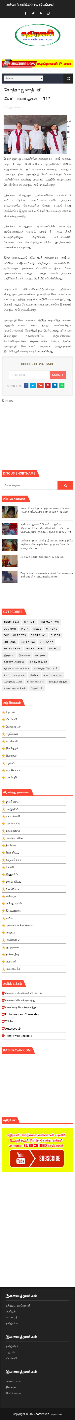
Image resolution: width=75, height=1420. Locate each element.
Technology (35, 648)
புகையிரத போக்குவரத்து (34, 1008)
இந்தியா (9, 655)
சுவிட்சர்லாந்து (53, 675)
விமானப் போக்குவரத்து (34, 1001)
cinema (29, 622)
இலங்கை (14, 107)
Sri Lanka (28, 642)
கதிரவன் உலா (38, 661)
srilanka (46, 642)
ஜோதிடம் (37, 688)
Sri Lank (10, 642)
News (37, 628)
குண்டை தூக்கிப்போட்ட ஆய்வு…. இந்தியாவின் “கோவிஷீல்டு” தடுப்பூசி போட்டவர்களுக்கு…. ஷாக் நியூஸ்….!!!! (45, 528)
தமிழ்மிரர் (12, 1346)
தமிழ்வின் (12, 1323)
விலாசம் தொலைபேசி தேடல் (34, 994)
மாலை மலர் (13, 1381)
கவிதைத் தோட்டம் (46, 668)
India (25, 628)
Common (10, 628)
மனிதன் (11, 1311)
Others (51, 628)
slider (55, 635)
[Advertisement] (38, 438)
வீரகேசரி (11, 1358)
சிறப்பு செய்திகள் (14, 675)
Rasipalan (38, 635)
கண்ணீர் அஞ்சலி (14, 661)
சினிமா (34, 675)
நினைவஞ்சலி (35, 681)
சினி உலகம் (13, 1393)
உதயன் (10, 1352)
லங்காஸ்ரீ (11, 1317)
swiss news (12, 648)
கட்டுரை (40, 655)
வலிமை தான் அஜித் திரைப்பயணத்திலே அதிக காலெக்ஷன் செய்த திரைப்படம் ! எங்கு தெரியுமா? (46, 544)
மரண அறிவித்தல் (15, 688)
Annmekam (11, 622)
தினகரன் (11, 1387)
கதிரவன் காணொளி (18, 1305)
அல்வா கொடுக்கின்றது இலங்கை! (29, 4)
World (54, 648)
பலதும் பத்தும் (58, 681)
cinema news (49, 622)
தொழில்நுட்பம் (13, 681)
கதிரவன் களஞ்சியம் (16, 668)
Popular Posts (15, 635)
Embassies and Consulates (34, 1015)
